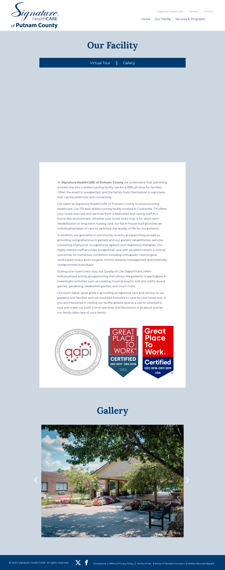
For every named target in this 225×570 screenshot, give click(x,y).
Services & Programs (190, 19)
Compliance (100, 563)
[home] (35, 15)
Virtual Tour (100, 63)
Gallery (129, 63)
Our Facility (163, 19)
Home (146, 19)
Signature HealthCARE (170, 11)
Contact (208, 11)
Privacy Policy (126, 563)
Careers (193, 11)
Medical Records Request (201, 563)
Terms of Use (144, 563)
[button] (37, 481)
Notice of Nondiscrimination (170, 563)
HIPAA (112, 563)
